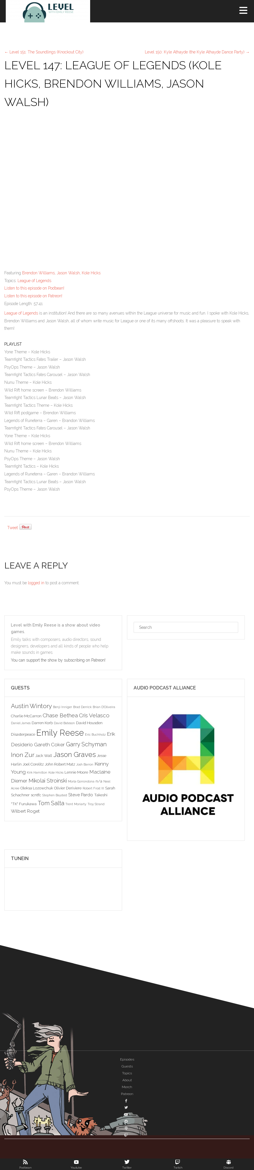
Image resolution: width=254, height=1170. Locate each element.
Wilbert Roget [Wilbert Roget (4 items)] (25, 811)
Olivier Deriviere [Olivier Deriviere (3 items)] (67, 788)
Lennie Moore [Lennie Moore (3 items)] (76, 772)
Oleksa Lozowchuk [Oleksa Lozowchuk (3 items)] (36, 788)
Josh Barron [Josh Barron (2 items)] (84, 764)
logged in (36, 583)
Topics (127, 1073)
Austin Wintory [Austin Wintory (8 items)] (31, 706)
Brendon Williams (38, 273)
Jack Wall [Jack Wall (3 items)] (43, 755)
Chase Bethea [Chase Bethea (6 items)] (60, 715)
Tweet (12, 527)
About (127, 1080)
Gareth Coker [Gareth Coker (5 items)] (49, 744)
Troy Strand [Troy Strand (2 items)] (96, 804)
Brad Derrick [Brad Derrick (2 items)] (82, 707)
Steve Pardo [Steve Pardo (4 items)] (80, 794)
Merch (127, 1087)
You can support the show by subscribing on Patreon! (59, 660)
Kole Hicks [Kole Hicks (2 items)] (55, 772)
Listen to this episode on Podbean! (34, 288)
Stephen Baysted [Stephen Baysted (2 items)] (54, 795)
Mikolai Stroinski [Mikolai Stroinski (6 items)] (48, 780)
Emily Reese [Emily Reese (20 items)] (60, 733)
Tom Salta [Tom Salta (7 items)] (51, 803)
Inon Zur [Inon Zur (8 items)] (22, 754)
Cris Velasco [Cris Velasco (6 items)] (94, 715)
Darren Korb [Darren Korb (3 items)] (42, 722)
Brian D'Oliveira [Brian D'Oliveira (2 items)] (104, 707)
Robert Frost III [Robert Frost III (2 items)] (93, 788)
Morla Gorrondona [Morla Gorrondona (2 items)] (81, 781)
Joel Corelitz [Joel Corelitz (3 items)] (33, 764)
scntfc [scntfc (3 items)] (36, 795)
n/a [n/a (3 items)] (99, 781)
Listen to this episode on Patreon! (33, 296)
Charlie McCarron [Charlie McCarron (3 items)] (26, 716)
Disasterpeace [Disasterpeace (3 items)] (23, 734)
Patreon (127, 1094)
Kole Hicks (91, 273)
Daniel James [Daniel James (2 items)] (21, 723)
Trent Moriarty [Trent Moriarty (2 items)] (75, 804)
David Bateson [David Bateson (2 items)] (64, 723)
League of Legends (34, 280)
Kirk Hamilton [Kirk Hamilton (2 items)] (37, 772)
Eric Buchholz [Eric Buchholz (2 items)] (95, 734)
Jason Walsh (68, 273)
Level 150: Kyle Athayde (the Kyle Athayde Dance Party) (197, 52)
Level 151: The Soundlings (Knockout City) (44, 52)
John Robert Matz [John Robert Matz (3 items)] (60, 764)
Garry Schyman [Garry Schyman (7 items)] (86, 744)
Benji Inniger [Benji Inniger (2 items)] (62, 707)
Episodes (127, 1059)
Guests (127, 1066)
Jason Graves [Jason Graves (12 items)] (74, 754)
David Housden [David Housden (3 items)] (89, 722)
